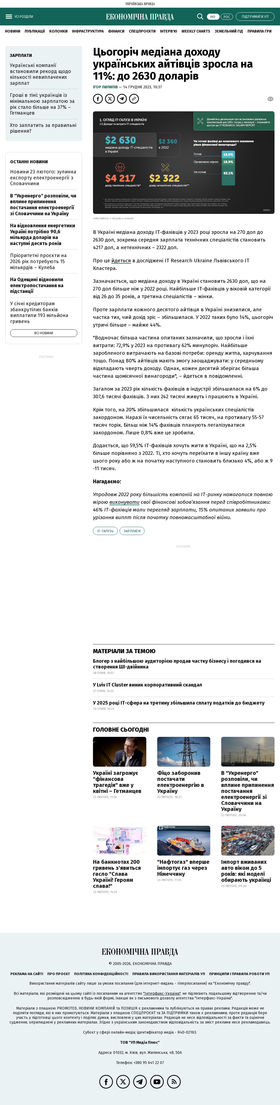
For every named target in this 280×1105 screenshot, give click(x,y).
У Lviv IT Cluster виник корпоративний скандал (147, 685)
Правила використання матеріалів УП (168, 974)
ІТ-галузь (105, 531)
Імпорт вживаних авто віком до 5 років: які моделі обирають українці (246, 871)
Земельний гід (229, 31)
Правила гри (259, 31)
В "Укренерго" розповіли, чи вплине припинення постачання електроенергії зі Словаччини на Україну (247, 791)
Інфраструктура (88, 31)
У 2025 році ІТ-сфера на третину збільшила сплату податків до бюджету (178, 703)
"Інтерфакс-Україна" (161, 993)
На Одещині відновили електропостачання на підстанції (36, 285)
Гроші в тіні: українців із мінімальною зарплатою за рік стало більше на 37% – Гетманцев (42, 104)
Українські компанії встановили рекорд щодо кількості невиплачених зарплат (40, 74)
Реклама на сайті (26, 974)
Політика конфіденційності (101, 974)
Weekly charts (196, 31)
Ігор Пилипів (106, 87)
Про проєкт (58, 974)
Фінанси (116, 31)
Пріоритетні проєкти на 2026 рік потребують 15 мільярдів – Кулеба (38, 261)
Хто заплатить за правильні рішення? (43, 128)
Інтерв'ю (168, 31)
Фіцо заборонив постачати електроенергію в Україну (180, 782)
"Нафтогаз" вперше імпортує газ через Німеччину (183, 868)
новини (12, 31)
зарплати (132, 531)
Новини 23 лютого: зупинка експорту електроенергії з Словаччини (43, 178)
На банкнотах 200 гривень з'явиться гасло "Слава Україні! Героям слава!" (117, 874)
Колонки (58, 31)
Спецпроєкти (142, 31)
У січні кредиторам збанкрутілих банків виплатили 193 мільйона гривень (39, 312)
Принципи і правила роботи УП (239, 974)
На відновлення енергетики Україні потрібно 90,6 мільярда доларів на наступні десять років (42, 234)
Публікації (35, 31)
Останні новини (29, 161)
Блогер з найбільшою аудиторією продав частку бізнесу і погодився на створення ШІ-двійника (177, 664)
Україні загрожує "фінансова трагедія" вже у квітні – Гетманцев (117, 782)
